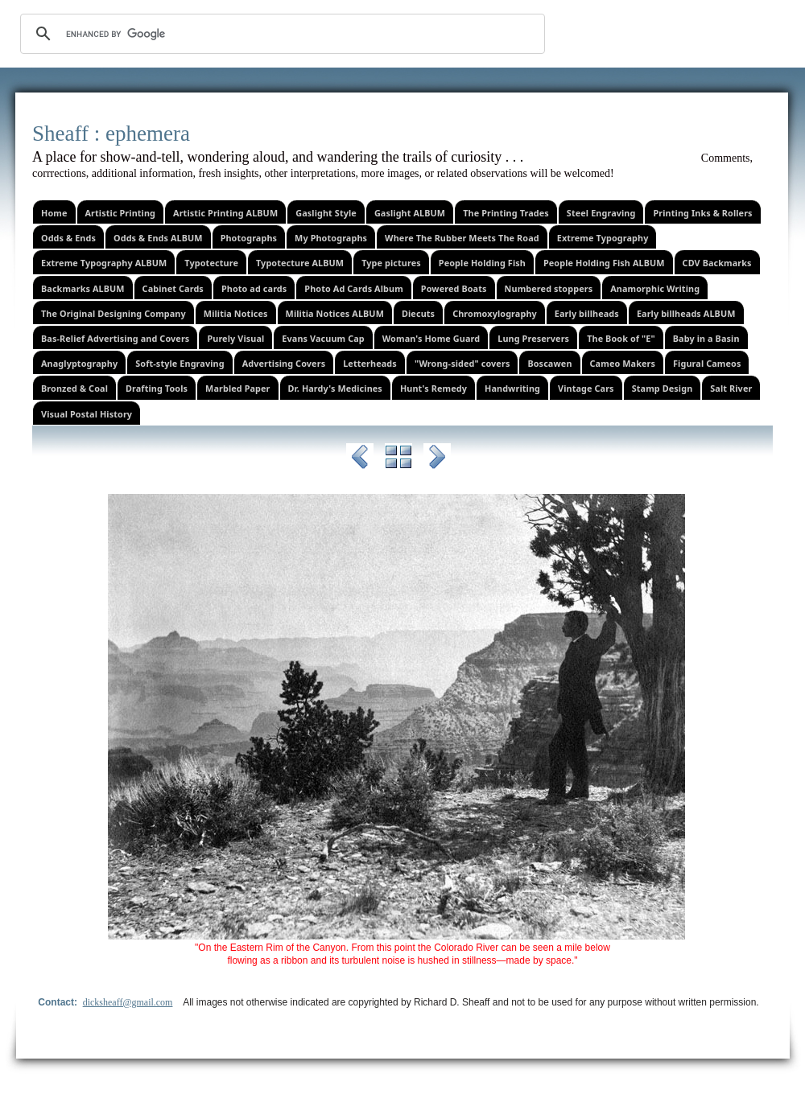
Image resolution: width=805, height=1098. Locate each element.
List (398, 459)
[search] (280, 33)
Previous (360, 459)
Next (437, 459)
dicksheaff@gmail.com (128, 1002)
